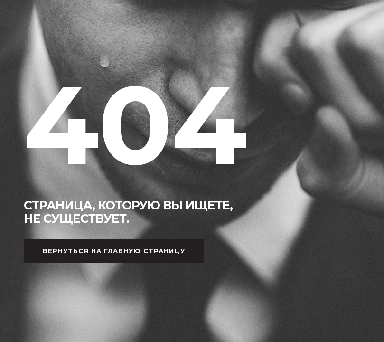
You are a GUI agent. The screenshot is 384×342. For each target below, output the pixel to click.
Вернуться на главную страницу (114, 251)
